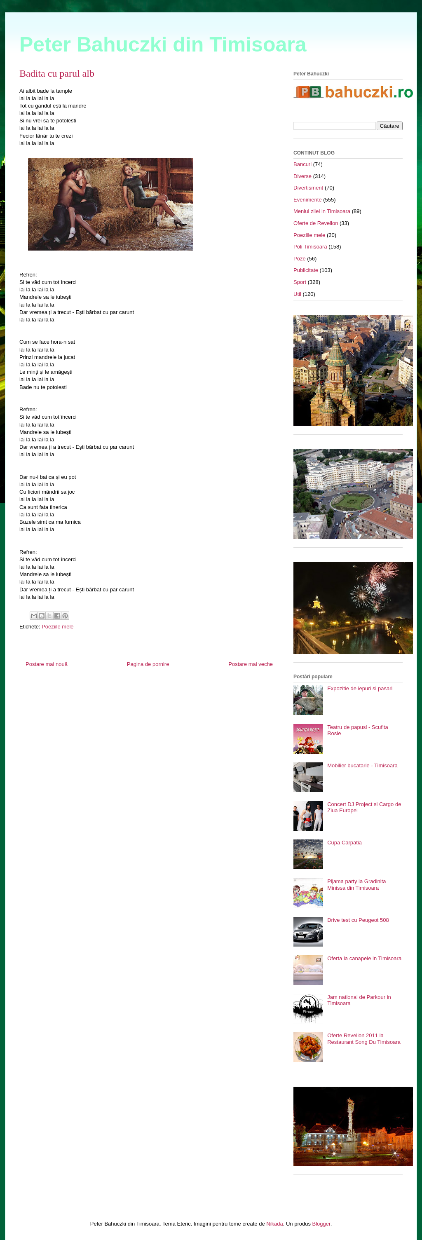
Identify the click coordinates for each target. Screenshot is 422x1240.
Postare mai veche (250, 664)
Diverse (302, 176)
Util (297, 294)
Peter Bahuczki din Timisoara (163, 44)
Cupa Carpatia (344, 842)
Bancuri (302, 164)
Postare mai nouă (47, 664)
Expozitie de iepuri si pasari (359, 688)
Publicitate (305, 270)
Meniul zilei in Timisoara (321, 211)
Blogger (321, 1224)
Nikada (274, 1224)
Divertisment (308, 188)
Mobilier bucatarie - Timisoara (362, 765)
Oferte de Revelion (315, 223)
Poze (299, 259)
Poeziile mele (57, 627)
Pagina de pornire (148, 664)
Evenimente (307, 200)
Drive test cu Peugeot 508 (358, 920)
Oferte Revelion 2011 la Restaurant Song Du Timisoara (364, 1038)
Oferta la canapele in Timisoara (364, 958)
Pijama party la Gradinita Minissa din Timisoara (356, 884)
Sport (299, 282)
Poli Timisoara (310, 247)
